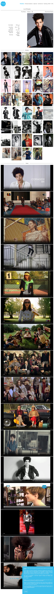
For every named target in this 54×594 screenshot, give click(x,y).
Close (26, 591)
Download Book (49, 11)
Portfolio (23, 11)
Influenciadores (29, 3)
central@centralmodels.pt (28, 576)
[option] (27, 30)
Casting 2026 (47, 3)
